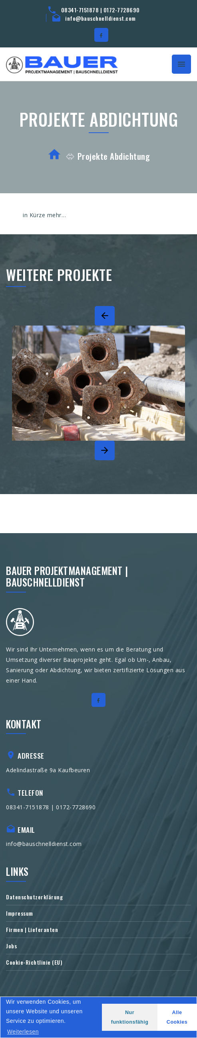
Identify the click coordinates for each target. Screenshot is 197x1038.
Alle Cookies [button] (177, 1017)
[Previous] (105, 316)
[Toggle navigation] (181, 64)
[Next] (105, 450)
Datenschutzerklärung (34, 897)
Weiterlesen (23, 1031)
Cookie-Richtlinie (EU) (34, 962)
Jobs (11, 946)
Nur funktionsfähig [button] (130, 1017)
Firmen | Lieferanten (32, 929)
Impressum (19, 913)
